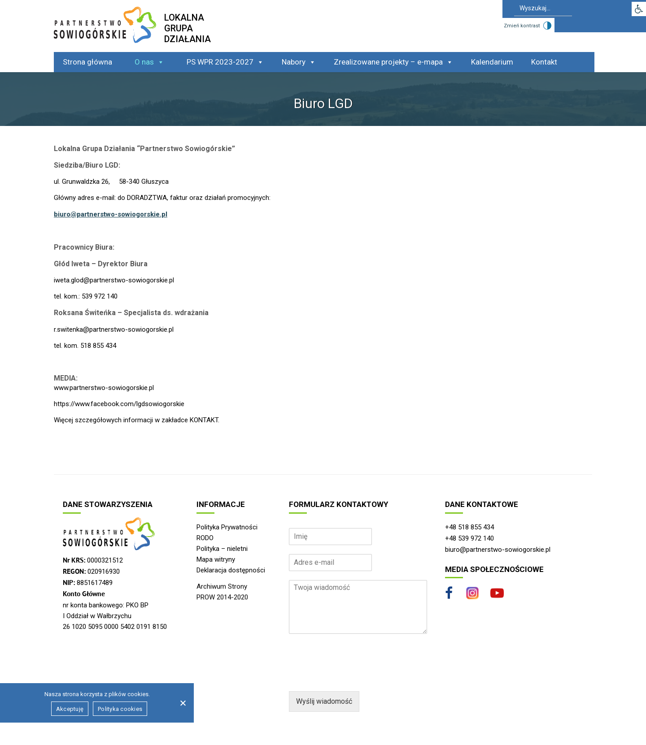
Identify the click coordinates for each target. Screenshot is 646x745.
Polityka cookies (120, 709)
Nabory (299, 61)
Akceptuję (69, 709)
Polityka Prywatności (227, 527)
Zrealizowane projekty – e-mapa (393, 61)
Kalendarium (492, 61)
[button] (639, 9)
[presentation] (357, 676)
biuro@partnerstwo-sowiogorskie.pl (110, 214)
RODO (205, 538)
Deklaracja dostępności (230, 570)
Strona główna (87, 61)
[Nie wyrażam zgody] (182, 702)
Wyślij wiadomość (324, 701)
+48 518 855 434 (469, 527)
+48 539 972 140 (469, 538)
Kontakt (544, 61)
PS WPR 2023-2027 (225, 61)
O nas (149, 61)
